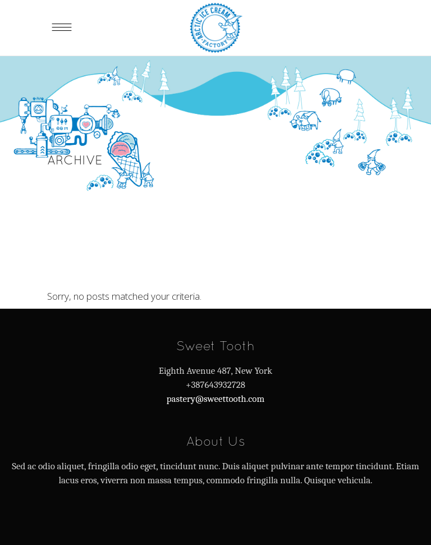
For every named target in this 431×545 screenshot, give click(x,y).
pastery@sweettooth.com (216, 398)
